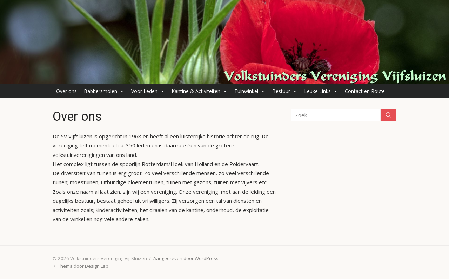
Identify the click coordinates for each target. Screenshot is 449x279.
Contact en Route (365, 91)
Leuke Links (321, 91)
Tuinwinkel (249, 91)
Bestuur (284, 91)
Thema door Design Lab (83, 266)
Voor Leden (148, 91)
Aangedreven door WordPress (186, 258)
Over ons (66, 91)
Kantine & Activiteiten (199, 91)
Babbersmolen (104, 91)
